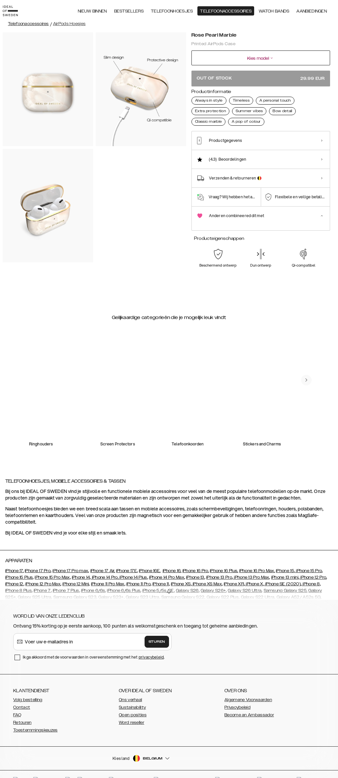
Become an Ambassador (249, 699)
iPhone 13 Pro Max (251, 562)
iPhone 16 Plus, (224, 555)
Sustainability (132, 692)
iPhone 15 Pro (308, 555)
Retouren (22, 707)
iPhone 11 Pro (138, 568)
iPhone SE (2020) (282, 568)
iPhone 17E (126, 555)
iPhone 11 (160, 568)
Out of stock (261, 78)
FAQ (17, 699)
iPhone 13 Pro (219, 562)
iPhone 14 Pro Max (166, 562)
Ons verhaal (130, 684)
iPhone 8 (311, 568)
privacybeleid (151, 641)
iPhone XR (234, 568)
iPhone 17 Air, (102, 555)
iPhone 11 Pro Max (107, 568)
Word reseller (131, 707)
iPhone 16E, (149, 555)
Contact (21, 692)
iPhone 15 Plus (19, 562)
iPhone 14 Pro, (105, 562)
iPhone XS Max (207, 568)
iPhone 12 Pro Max (42, 568)
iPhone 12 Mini (75, 568)
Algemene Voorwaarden (248, 684)
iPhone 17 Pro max (70, 555)
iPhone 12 (14, 568)
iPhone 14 (81, 562)
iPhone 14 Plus (132, 562)
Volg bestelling (28, 684)
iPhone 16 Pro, (196, 555)
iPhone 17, (14, 555)
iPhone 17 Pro (38, 555)
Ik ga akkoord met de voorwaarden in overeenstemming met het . (94, 641)
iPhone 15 (285, 555)
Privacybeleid (237, 692)
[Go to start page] (15, 9)
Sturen (157, 626)
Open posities (133, 699)
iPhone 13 (195, 562)
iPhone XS (181, 568)
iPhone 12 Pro (312, 562)
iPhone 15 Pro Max (52, 562)
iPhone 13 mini (284, 562)
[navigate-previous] (306, 364)
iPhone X (254, 568)
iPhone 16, (172, 555)
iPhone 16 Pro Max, (257, 555)
